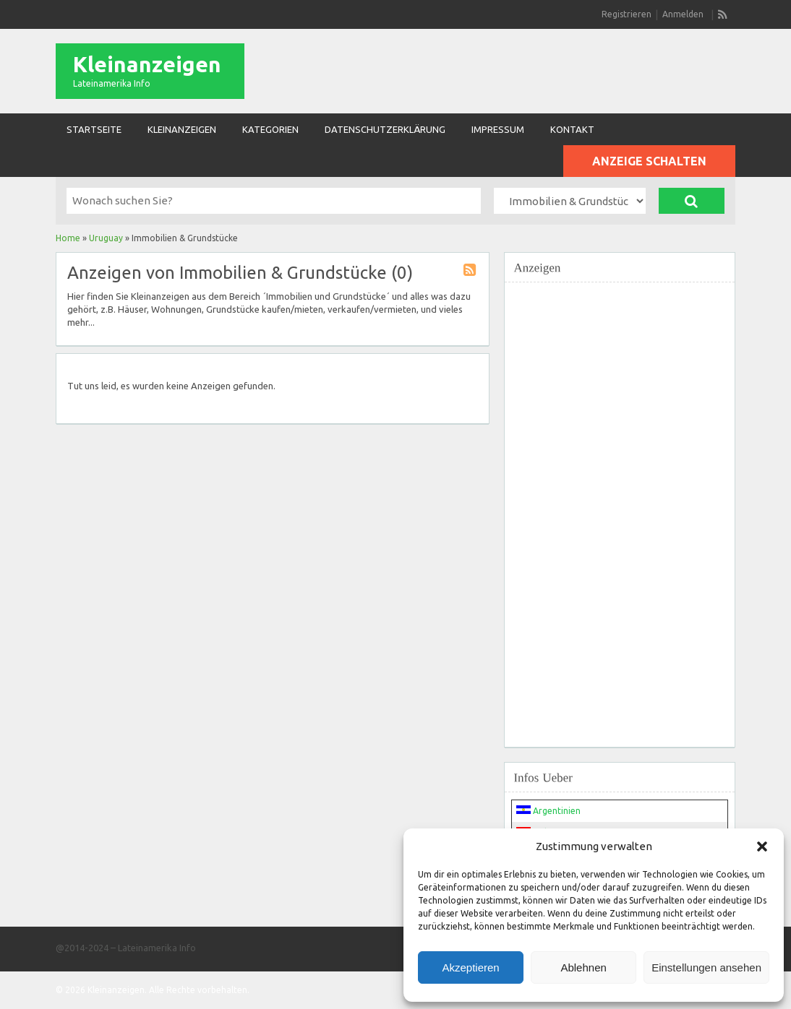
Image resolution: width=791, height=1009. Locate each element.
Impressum (497, 129)
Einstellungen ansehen (706, 967)
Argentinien (548, 810)
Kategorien (270, 129)
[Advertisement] (619, 506)
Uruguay (106, 238)
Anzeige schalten (649, 161)
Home (68, 238)
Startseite (94, 129)
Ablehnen (583, 967)
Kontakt (572, 129)
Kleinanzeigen (147, 64)
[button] (762, 846)
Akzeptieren (470, 967)
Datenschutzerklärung (385, 129)
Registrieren (626, 14)
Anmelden (683, 14)
